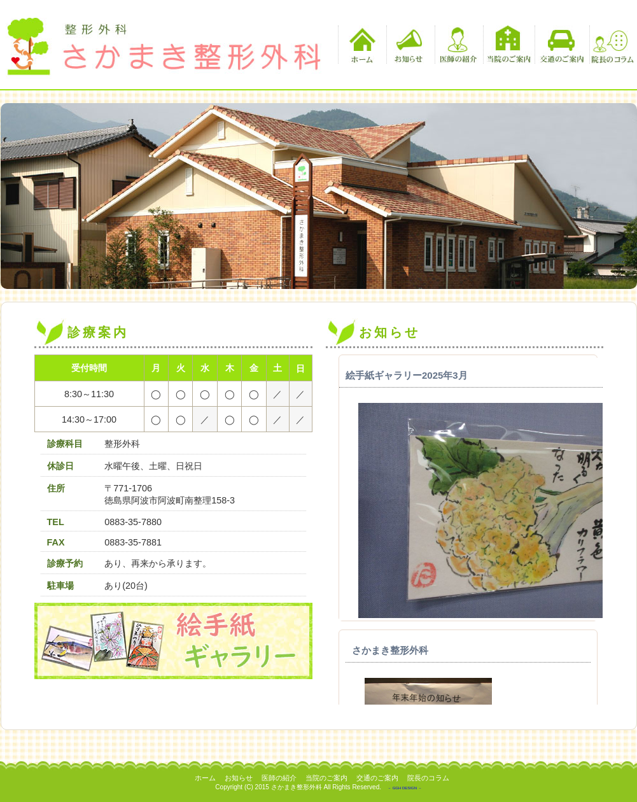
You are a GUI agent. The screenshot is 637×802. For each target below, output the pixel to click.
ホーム (360, 44)
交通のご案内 (560, 44)
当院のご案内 (509, 44)
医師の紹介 (457, 44)
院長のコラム (611, 44)
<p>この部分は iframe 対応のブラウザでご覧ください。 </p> (464, 530)
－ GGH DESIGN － (405, 788)
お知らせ (408, 44)
